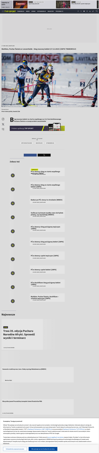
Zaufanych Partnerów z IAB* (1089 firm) (40, 429)
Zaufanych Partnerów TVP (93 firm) (73, 429)
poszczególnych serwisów (55, 437)
